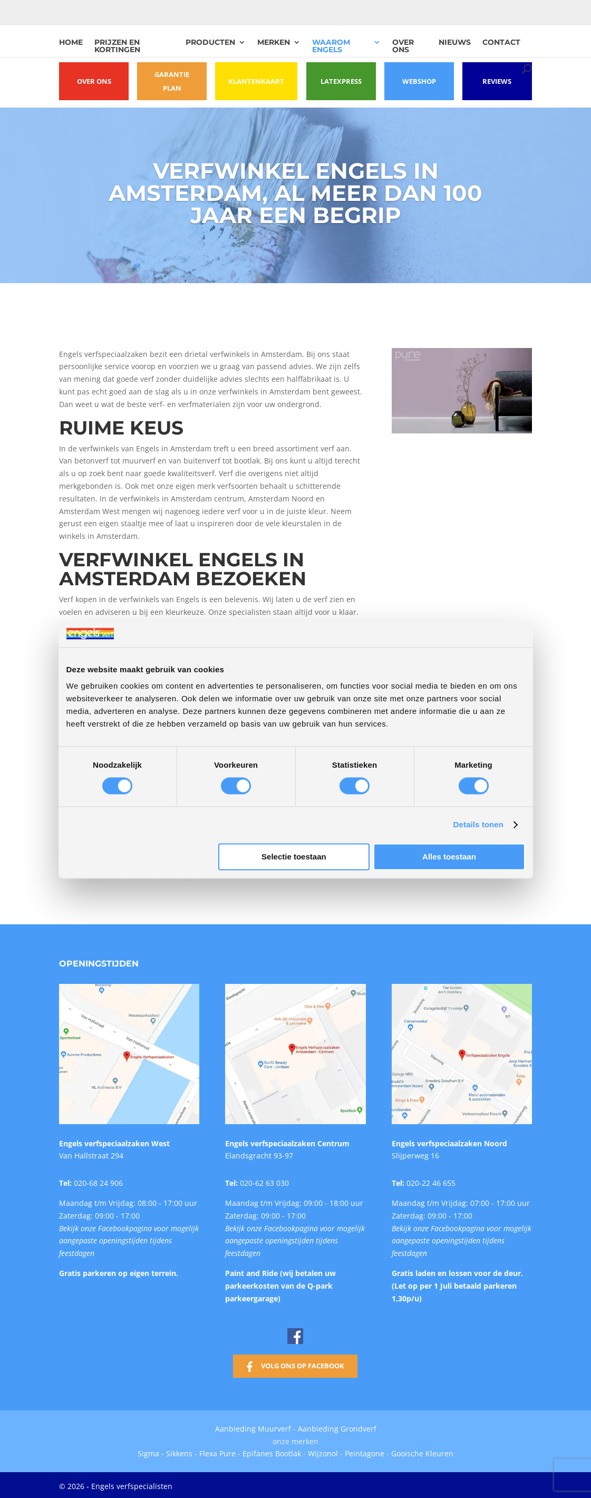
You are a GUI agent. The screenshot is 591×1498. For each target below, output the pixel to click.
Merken (273, 42)
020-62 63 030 (264, 1181)
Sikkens (179, 1451)
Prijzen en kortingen (117, 46)
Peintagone (365, 1451)
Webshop (416, 81)
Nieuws (455, 42)
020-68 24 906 (98, 1181)
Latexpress (335, 81)
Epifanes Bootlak (272, 1451)
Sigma (148, 1451)
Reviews (496, 81)
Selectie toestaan (293, 856)
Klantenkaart (255, 81)
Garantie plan (175, 81)
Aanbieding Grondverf (337, 1427)
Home (71, 42)
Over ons (403, 46)
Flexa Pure (217, 1451)
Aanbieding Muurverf (253, 1427)
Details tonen (478, 824)
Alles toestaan (449, 856)
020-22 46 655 (431, 1181)
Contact (501, 42)
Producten (210, 42)
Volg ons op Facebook (302, 1363)
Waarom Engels (331, 46)
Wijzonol (323, 1451)
